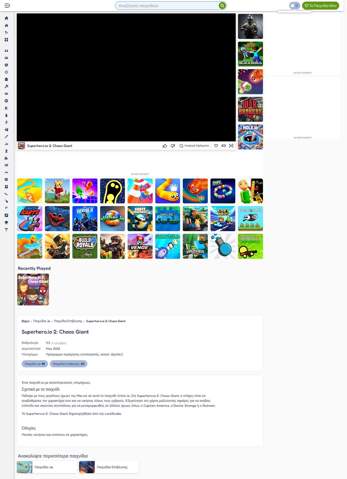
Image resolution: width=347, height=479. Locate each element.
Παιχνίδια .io (41, 275)
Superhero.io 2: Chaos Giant (106, 275)
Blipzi (25, 275)
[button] (216, 146)
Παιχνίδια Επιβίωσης (68, 275)
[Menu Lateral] (7, 6)
